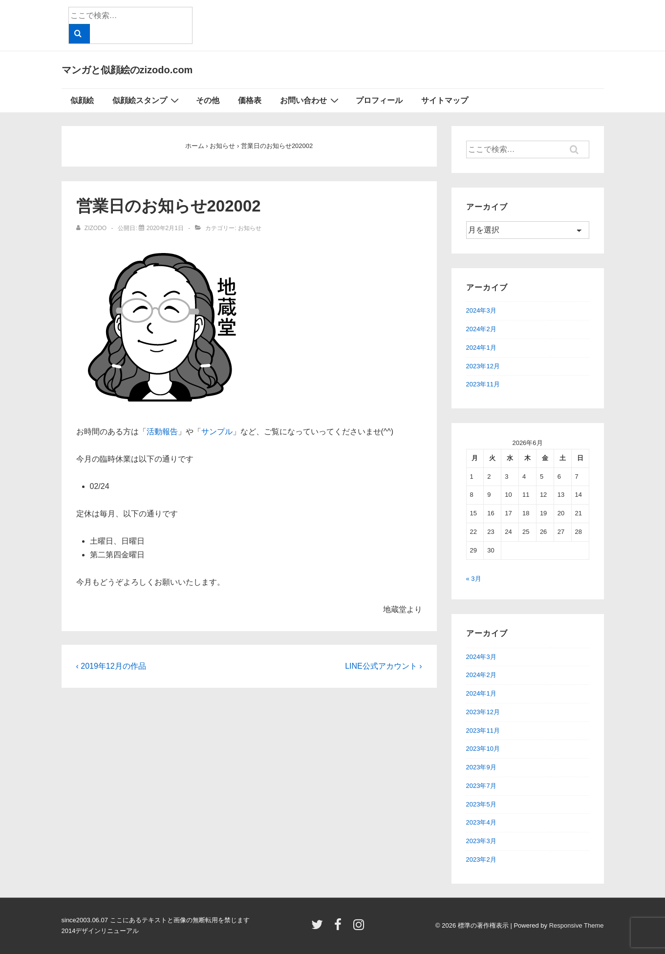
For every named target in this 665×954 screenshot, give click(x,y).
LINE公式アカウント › (383, 666)
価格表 (249, 100)
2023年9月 (481, 767)
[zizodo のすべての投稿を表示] (92, 228)
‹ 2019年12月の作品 (111, 666)
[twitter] (319, 928)
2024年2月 (481, 329)
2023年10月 (483, 748)
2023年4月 (481, 822)
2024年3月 (481, 310)
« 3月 (473, 578)
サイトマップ (444, 100)
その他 (207, 100)
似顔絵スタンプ (146, 100)
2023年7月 (481, 785)
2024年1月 (481, 347)
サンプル (217, 431)
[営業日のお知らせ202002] (165, 228)
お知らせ (249, 228)
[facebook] (340, 928)
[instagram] (359, 928)
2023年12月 (483, 366)
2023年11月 (483, 384)
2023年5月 (481, 804)
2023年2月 (481, 859)
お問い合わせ (310, 100)
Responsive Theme (576, 925)
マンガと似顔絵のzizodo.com (127, 69)
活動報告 (162, 431)
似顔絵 (82, 100)
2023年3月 (481, 841)
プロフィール (379, 100)
